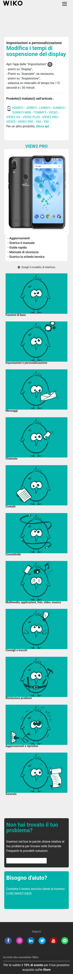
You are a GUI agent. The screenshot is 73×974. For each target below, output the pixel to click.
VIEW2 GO (13, 117)
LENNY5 (44, 108)
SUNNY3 (59, 108)
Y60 (38, 122)
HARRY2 (17, 108)
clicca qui (42, 126)
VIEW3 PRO (26, 122)
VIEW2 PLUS (31, 117)
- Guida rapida (17, 247)
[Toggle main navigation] (64, 4)
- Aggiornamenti (19, 238)
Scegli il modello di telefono (36, 267)
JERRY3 (32, 108)
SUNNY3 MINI (21, 112)
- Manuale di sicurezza (23, 252)
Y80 (46, 122)
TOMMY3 (40, 112)
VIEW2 (53, 112)
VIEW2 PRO (50, 117)
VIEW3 (10, 122)
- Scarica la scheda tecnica (26, 257)
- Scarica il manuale (21, 243)
